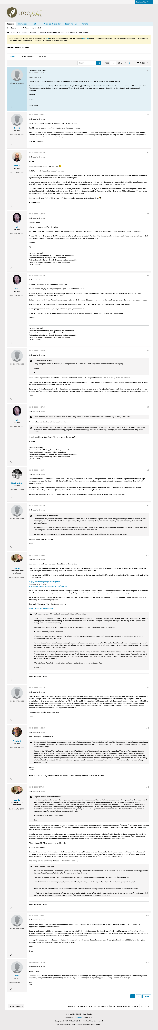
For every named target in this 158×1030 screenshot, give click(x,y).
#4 (147, 214)
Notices (36, 24)
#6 (148, 351)
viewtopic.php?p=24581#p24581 (41, 608)
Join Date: (13, 134)
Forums (10, 24)
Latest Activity (27, 56)
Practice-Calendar (52, 24)
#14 (147, 916)
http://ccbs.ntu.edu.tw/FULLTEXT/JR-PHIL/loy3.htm (48, 586)
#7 (148, 407)
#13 (147, 787)
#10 (147, 555)
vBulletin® (78, 1017)
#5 (148, 276)
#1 (148, 70)
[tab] (12, 56)
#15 (147, 962)
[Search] (89, 63)
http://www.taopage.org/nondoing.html (44, 582)
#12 (147, 728)
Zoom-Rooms (71, 24)
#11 (148, 688)
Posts (12, 56)
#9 (148, 506)
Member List (36, 28)
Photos (42, 56)
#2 (148, 115)
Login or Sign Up (144, 2)
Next (147, 996)
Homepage (23, 24)
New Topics (11, 28)
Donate (84, 24)
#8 (148, 470)
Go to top (145, 1006)
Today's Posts (24, 28)
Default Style (16, 1006)
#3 (148, 153)
